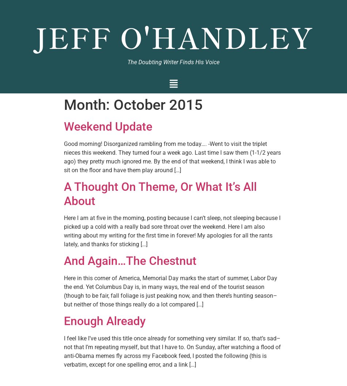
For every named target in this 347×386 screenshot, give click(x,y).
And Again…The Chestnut (130, 261)
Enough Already (105, 321)
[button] (173, 84)
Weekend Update (108, 127)
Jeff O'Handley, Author (173, 9)
